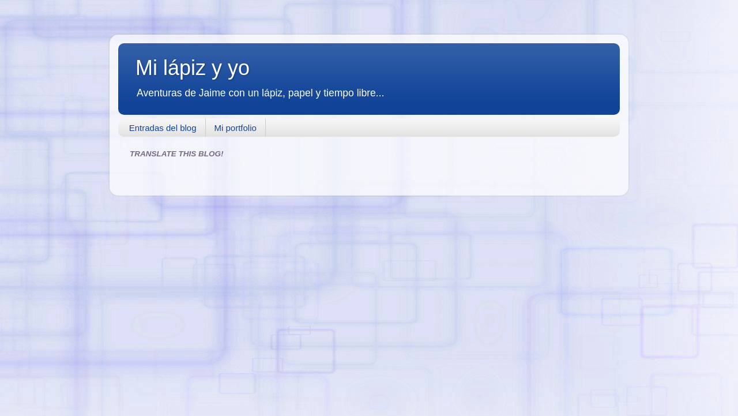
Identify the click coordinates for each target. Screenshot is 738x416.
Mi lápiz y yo (192, 68)
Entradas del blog (163, 128)
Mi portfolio (235, 128)
